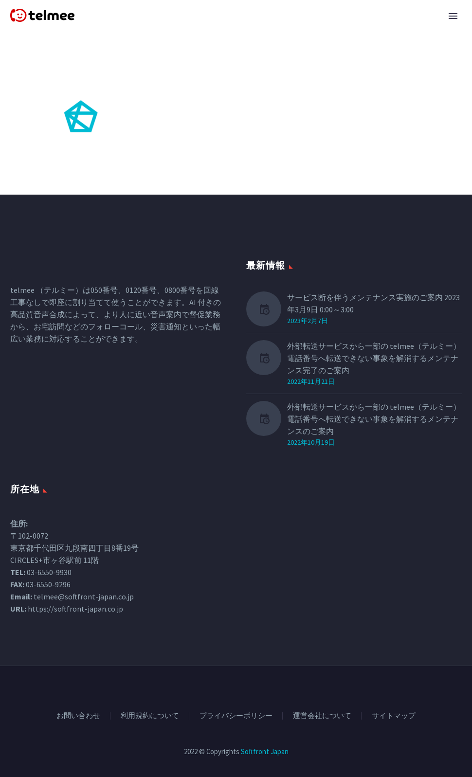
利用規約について (150, 716)
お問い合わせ (78, 716)
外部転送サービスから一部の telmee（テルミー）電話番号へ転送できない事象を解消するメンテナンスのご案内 (374, 419)
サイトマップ (394, 716)
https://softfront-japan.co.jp (75, 609)
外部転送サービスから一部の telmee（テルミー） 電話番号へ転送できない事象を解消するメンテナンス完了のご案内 (374, 358)
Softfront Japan (265, 751)
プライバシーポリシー (236, 716)
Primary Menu (453, 16)
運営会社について (322, 716)
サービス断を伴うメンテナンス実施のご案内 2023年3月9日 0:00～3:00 (373, 303)
